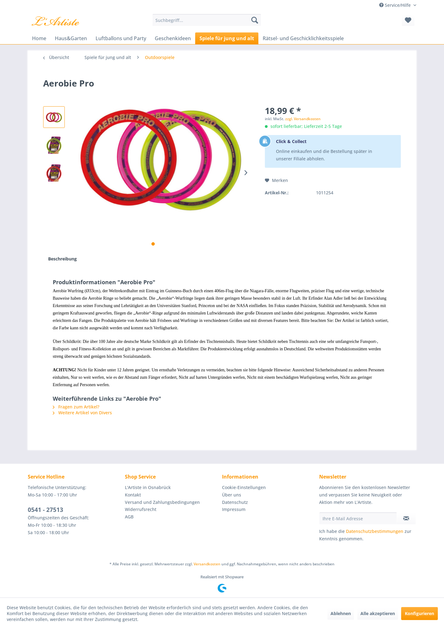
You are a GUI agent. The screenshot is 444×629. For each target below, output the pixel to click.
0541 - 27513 (45, 510)
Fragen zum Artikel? (76, 407)
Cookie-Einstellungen (244, 487)
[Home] (39, 38)
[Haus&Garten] (71, 38)
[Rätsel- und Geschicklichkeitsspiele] (303, 38)
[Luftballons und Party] (120, 38)
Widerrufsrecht (140, 509)
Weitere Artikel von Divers (82, 413)
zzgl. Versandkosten (303, 118)
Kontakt (133, 495)
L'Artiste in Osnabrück (148, 487)
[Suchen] (254, 20)
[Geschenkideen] (172, 38)
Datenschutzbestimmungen (374, 531)
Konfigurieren (419, 613)
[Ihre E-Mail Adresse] (358, 518)
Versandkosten (207, 564)
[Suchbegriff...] (206, 20)
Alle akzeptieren (377, 613)
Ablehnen (341, 613)
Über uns (231, 495)
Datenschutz (235, 502)
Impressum (233, 509)
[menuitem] (206, 20)
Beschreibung (62, 259)
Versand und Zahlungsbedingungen (162, 502)
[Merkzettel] (408, 20)
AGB (129, 517)
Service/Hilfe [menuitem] (395, 5)
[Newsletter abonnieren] (406, 518)
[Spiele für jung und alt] (226, 38)
